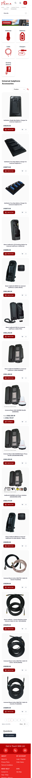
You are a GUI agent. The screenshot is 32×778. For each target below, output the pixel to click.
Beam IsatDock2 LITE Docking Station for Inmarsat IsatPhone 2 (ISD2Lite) (15, 245)
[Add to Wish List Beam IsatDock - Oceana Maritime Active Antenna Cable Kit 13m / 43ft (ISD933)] (22, 628)
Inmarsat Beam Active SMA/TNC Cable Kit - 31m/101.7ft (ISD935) (15, 703)
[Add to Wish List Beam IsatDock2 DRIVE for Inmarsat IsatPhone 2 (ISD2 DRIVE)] (22, 295)
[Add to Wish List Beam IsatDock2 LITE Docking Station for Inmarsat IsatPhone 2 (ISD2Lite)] (22, 253)
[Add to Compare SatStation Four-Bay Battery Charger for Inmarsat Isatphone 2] (25, 170)
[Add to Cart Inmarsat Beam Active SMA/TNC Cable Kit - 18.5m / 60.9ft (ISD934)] (9, 670)
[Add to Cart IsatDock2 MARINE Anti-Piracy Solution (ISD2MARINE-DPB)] (9, 504)
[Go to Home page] (6, 3)
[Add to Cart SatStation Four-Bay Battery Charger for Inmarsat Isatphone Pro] (9, 212)
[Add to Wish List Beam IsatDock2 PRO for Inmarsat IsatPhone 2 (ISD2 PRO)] (22, 336)
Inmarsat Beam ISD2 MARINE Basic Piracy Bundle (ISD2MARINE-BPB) (15, 454)
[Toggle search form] (15, 2)
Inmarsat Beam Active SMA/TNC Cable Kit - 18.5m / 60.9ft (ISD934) (15, 661)
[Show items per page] (26, 724)
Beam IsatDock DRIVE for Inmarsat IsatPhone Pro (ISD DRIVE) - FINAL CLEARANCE (15, 537)
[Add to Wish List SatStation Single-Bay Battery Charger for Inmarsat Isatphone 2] (22, 129)
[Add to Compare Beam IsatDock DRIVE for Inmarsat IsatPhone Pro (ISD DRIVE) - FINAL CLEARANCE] (25, 545)
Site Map (19, 772)
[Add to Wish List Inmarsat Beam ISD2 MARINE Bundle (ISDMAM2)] (22, 421)
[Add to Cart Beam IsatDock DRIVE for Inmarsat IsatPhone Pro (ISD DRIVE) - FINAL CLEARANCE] (9, 546)
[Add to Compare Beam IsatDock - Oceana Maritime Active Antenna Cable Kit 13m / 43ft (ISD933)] (25, 628)
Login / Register (21, 759)
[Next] (24, 720)
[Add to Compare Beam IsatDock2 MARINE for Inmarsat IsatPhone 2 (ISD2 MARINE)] (25, 378)
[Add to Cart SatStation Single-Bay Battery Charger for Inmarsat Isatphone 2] (9, 129)
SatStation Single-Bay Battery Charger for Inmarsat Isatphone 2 (15, 121)
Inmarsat (23, 7)
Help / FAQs (4, 775)
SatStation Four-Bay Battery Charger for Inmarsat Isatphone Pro (15, 203)
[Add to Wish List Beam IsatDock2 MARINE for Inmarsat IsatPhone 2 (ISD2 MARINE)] (22, 378)
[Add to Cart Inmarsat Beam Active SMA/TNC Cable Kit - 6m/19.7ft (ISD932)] (9, 587)
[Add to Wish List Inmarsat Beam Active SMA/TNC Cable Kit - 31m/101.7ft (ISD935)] (22, 711)
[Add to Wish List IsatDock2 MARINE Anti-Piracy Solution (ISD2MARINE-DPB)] (22, 504)
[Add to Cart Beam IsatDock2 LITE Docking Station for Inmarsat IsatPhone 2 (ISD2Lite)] (9, 253)
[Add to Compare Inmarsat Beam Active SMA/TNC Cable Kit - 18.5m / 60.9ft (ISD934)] (25, 670)
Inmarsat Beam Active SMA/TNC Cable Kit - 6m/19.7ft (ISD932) (15, 578)
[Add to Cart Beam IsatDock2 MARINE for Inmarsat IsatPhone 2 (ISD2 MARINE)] (9, 378)
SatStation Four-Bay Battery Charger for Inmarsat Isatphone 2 (15, 162)
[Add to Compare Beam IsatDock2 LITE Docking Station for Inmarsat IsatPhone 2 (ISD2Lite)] (25, 253)
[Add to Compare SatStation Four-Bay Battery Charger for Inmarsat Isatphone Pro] (25, 212)
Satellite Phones (15, 7)
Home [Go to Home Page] (2, 7)
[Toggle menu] (30, 3)
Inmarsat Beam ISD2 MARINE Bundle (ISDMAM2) (15, 411)
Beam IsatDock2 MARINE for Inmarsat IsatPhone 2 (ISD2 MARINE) (15, 369)
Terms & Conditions (7, 765)
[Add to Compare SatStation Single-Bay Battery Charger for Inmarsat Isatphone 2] (25, 129)
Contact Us (4, 772)
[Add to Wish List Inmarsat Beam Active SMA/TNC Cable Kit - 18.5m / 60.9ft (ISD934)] (22, 670)
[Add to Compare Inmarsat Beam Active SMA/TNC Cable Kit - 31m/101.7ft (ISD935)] (25, 711)
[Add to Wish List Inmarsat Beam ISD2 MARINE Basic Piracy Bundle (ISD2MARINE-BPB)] (22, 463)
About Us (4, 759)
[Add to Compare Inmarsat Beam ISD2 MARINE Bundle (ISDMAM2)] (25, 421)
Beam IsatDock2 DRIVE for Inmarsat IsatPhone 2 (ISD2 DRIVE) (15, 286)
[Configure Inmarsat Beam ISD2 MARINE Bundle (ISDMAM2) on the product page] (8, 421)
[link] (7, 720)
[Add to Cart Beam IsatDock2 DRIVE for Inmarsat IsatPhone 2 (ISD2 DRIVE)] (9, 295)
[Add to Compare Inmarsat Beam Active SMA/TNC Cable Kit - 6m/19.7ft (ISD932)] (25, 587)
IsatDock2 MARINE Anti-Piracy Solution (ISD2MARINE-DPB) (15, 496)
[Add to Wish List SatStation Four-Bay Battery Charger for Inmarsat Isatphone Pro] (22, 212)
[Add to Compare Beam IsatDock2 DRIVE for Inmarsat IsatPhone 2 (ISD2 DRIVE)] (25, 295)
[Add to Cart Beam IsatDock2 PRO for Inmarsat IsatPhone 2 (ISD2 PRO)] (9, 336)
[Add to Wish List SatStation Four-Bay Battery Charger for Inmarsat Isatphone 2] (22, 170)
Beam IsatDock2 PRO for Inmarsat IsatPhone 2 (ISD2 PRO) (15, 328)
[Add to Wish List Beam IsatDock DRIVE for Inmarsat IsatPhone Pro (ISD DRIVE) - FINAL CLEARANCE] (22, 545)
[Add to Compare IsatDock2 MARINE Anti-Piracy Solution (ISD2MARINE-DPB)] (25, 504)
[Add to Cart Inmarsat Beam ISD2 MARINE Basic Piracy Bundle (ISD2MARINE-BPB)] (9, 463)
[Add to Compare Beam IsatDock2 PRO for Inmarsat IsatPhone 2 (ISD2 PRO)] (25, 336)
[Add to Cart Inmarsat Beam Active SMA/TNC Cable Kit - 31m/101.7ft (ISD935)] (9, 711)
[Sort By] (19, 89)
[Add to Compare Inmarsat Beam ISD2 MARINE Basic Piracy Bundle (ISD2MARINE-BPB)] (25, 463)
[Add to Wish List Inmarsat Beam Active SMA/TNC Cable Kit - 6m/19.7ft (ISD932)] (22, 587)
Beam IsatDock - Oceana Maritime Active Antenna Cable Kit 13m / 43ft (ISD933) (15, 620)
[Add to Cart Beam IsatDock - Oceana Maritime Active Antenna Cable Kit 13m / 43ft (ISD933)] (9, 628)
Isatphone (6, 9)
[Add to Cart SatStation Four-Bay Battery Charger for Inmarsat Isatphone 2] (9, 171)
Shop (8, 7)
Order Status (20, 762)
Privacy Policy (5, 762)
